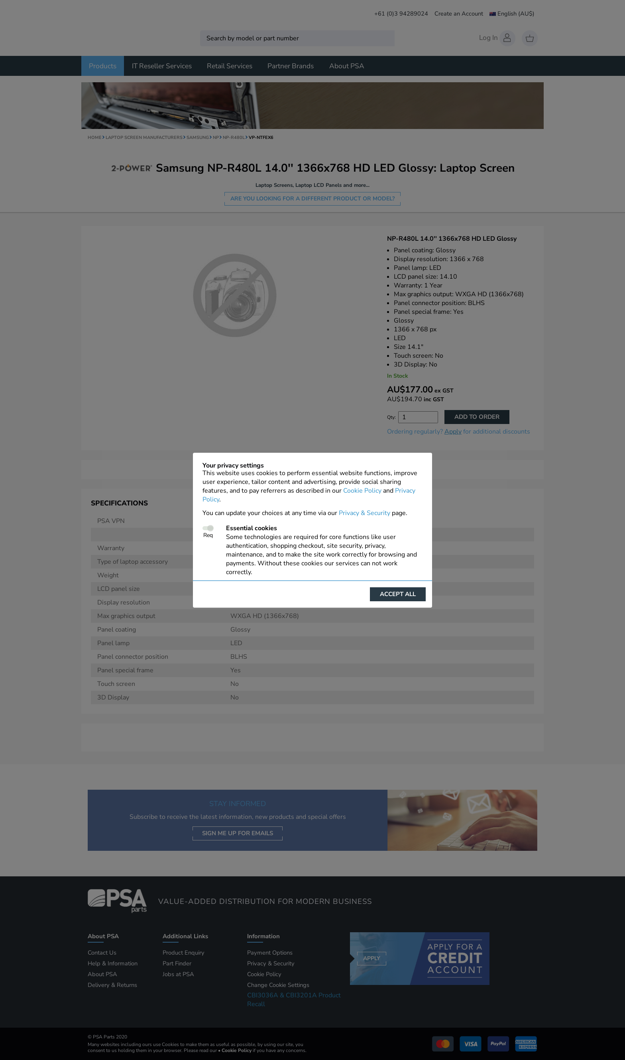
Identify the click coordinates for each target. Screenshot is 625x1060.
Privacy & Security (364, 513)
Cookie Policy (362, 490)
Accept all (398, 594)
